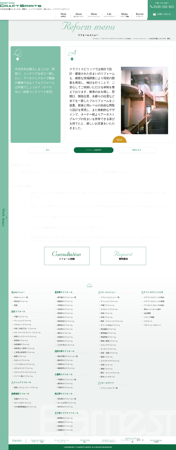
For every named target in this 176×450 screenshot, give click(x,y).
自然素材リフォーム (21, 344)
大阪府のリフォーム (65, 422)
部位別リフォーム (21, 301)
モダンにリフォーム (21, 360)
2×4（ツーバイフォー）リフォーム (27, 332)
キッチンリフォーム (108, 349)
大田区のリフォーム (65, 305)
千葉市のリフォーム (65, 387)
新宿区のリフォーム (65, 313)
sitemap (89, 285)
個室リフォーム (107, 357)
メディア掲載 (124, 15)
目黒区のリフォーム (65, 337)
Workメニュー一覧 (21, 297)
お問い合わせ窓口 (162, 5)
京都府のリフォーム (65, 430)
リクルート (140, 15)
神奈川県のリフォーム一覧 (67, 356)
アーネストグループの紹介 (154, 305)
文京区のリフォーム (65, 329)
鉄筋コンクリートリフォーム (25, 336)
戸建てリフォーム (21, 317)
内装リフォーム (107, 313)
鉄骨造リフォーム (21, 340)
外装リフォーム (107, 317)
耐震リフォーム (20, 356)
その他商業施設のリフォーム (25, 407)
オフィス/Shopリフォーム (110, 325)
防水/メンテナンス (108, 377)
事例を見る (136, 150)
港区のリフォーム (64, 333)
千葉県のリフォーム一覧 (66, 380)
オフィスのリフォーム (22, 403)
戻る (48, 150)
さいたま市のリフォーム (66, 403)
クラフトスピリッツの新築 (154, 301)
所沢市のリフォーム (65, 407)
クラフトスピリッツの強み (154, 297)
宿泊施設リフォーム (108, 329)
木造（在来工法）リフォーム (25, 329)
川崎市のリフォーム (65, 364)
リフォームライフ (109, 15)
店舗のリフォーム (21, 399)
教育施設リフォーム (108, 333)
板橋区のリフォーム (65, 301)
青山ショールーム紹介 (152, 309)
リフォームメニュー (94, 15)
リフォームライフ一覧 (109, 388)
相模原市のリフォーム (65, 368)
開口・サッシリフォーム (110, 373)
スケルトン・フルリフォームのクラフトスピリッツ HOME (112, 38)
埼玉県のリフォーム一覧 (66, 399)
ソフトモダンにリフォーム (24, 364)
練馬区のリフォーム (65, 325)
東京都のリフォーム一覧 (66, 297)
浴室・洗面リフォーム (109, 353)
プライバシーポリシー (152, 325)
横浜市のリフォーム (65, 360)
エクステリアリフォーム (110, 361)
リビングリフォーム (108, 345)
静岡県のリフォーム (65, 418)
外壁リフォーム (107, 365)
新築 (16, 305)
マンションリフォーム (22, 321)
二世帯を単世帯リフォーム (24, 352)
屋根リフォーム (107, 369)
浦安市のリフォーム (65, 384)
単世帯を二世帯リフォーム (24, 348)
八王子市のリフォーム (65, 345)
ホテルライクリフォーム (23, 368)
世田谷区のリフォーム (65, 321)
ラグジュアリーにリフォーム (25, 372)
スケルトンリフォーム (22, 325)
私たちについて (79, 15)
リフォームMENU (93, 150)
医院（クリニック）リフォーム (26, 387)
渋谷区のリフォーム (65, 309)
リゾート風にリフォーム (23, 376)
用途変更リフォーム (108, 337)
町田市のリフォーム (65, 341)
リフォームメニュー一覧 (110, 297)
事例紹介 (63, 15)
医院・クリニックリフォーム (112, 321)
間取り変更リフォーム (109, 341)
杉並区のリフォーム (65, 317)
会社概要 (147, 313)
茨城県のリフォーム (65, 426)
